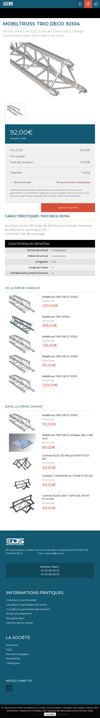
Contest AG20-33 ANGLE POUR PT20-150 (66, 457)
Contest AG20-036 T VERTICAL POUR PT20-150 (65, 497)
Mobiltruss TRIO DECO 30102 (60, 336)
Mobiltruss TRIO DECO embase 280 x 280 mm (67, 437)
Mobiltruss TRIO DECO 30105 (60, 356)
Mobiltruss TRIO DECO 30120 (60, 296)
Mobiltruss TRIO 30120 (56, 316)
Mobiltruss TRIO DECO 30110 (59, 376)
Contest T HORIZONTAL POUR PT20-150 (67, 475)
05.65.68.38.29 (50, 570)
